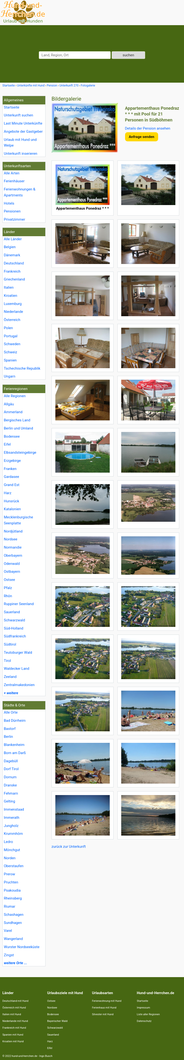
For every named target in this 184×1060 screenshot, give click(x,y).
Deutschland (14, 263)
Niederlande (13, 311)
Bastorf (10, 729)
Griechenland (14, 279)
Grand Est (11, 485)
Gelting (9, 801)
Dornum (10, 777)
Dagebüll (11, 761)
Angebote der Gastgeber (23, 131)
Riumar (9, 906)
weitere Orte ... (15, 963)
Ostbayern (12, 571)
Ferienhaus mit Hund (104, 1007)
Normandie (13, 547)
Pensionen (12, 211)
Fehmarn (11, 793)
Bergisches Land (17, 420)
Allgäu (9, 404)
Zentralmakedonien (19, 685)
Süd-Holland (13, 628)
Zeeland (10, 677)
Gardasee (11, 477)
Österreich (12, 320)
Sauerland (12, 612)
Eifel (7, 444)
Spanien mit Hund (12, 1034)
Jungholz (11, 826)
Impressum (143, 1007)
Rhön (8, 596)
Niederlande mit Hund (15, 1021)
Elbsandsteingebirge (20, 452)
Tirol (7, 661)
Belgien (10, 247)
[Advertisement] (115, 884)
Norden (10, 858)
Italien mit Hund (11, 1014)
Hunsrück (11, 501)
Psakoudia (12, 890)
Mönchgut (12, 850)
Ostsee (9, 580)
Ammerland (13, 412)
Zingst (9, 955)
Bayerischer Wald (57, 1021)
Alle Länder (13, 239)
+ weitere (11, 693)
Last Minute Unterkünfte (23, 123)
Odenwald (12, 564)
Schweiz (10, 352)
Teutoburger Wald (18, 652)
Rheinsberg (13, 898)
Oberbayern (13, 555)
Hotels (9, 203)
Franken (10, 469)
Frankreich (12, 271)
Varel (8, 930)
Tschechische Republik (22, 368)
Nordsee (10, 539)
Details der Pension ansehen (147, 128)
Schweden (12, 344)
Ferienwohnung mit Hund (106, 1001)
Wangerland (13, 939)
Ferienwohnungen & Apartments (19, 192)
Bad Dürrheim (15, 720)
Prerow (9, 874)
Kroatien (10, 295)
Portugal (10, 336)
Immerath (11, 817)
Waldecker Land (16, 668)
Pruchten (11, 882)
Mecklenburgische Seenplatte (18, 520)
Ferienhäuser (14, 181)
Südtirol (10, 644)
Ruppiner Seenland (19, 604)
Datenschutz (144, 1021)
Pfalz (8, 588)
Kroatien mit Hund (13, 1041)
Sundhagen (13, 923)
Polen (8, 328)
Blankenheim (14, 745)
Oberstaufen (13, 866)
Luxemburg (13, 304)
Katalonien (12, 509)
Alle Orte (10, 712)
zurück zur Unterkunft (69, 846)
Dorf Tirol (11, 769)
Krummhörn (13, 833)
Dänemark (12, 255)
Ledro (8, 842)
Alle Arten (11, 173)
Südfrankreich (15, 636)
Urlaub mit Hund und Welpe (20, 143)
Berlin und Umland (18, 428)
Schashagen (13, 914)
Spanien (10, 360)
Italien (9, 287)
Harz (7, 493)
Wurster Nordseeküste (22, 947)
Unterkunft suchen (18, 115)
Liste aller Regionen (148, 1014)
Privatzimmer (14, 219)
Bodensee (12, 436)
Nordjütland (13, 531)
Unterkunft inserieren (20, 153)
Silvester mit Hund (102, 1014)
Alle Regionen (15, 396)
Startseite (11, 107)
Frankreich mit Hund (14, 1027)
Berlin (8, 736)
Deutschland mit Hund (15, 1001)
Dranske (10, 785)
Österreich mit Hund (14, 1007)
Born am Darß (15, 753)
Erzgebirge (12, 460)
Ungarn (9, 376)
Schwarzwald (14, 620)
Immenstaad (14, 809)
